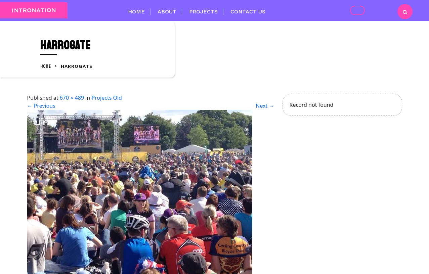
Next (265, 105)
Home (136, 11)
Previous (41, 105)
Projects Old (106, 97)
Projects (203, 11)
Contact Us (247, 11)
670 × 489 (72, 97)
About (167, 11)
